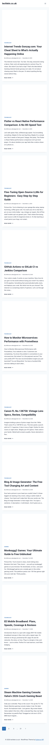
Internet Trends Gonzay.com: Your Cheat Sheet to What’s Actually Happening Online (23, 50)
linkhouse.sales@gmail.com (13, 58)
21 (20, 729)
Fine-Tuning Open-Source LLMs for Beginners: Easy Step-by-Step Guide (23, 196)
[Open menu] (45, 3)
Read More (8, 77)
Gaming (6, 546)
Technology (8, 42)
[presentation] (24, 25)
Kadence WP (39, 739)
